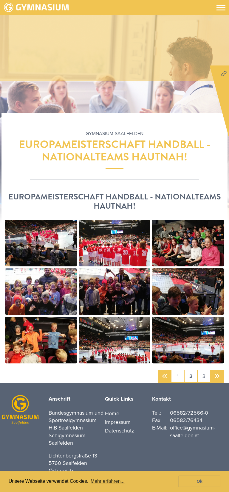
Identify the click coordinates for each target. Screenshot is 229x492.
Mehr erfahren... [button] (108, 481)
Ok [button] (199, 481)
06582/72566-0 (189, 413)
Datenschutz (119, 430)
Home (112, 413)
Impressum (118, 422)
